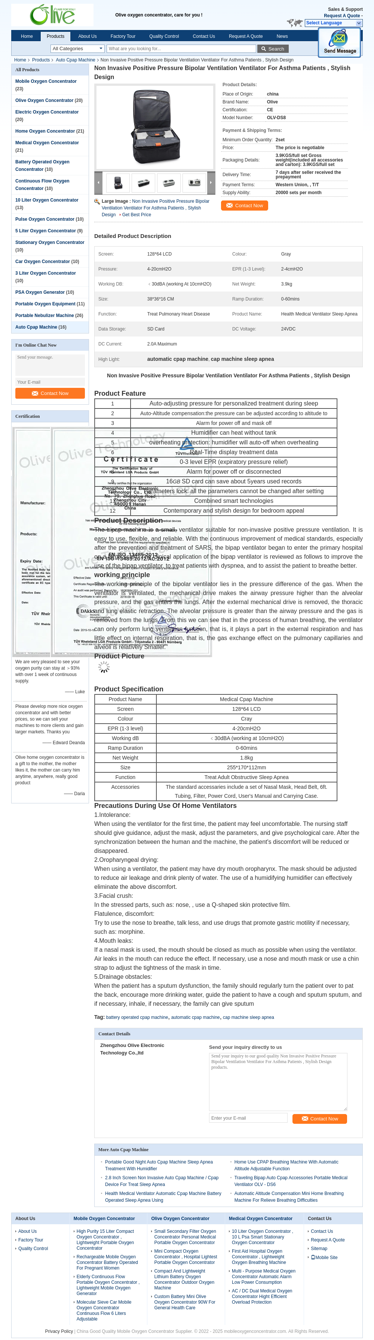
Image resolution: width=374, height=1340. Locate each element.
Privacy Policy (59, 1331)
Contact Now (50, 393)
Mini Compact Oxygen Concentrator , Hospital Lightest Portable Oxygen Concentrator (185, 1257)
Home (27, 36)
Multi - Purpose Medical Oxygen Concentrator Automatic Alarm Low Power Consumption (263, 1276)
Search (276, 49)
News (282, 36)
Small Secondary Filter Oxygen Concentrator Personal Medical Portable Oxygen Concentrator (185, 1237)
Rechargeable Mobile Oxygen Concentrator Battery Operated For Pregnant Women (107, 1262)
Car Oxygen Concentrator (42, 261)
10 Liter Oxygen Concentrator (47, 200)
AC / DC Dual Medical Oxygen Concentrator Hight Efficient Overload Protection (262, 1296)
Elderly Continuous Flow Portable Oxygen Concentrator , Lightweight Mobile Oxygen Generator (108, 1285)
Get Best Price (136, 214)
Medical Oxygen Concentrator (47, 142)
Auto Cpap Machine (75, 60)
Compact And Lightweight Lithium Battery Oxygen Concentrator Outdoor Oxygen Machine (184, 1279)
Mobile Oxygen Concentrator (46, 81)
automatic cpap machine (195, 1017)
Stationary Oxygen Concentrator (50, 242)
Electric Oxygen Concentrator (47, 112)
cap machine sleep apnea (248, 1017)
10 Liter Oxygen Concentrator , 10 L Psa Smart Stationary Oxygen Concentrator (262, 1237)
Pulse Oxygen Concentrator (44, 219)
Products (55, 36)
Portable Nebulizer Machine (44, 315)
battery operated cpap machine (137, 1017)
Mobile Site (324, 1257)
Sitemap (319, 1248)
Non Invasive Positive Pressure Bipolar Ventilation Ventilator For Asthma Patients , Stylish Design (155, 208)
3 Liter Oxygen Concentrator (45, 273)
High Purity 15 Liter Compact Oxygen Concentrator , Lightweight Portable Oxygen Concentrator (105, 1240)
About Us (87, 36)
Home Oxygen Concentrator (45, 131)
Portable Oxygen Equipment (45, 304)
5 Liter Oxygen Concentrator (45, 230)
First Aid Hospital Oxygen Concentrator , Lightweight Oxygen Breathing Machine (259, 1257)
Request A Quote (342, 15)
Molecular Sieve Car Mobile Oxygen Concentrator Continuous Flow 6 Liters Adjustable (104, 1311)
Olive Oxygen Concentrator (44, 100)
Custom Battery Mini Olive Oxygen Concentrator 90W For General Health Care (184, 1302)
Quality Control (164, 36)
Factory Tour (123, 36)
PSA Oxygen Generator (40, 292)
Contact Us (204, 36)
